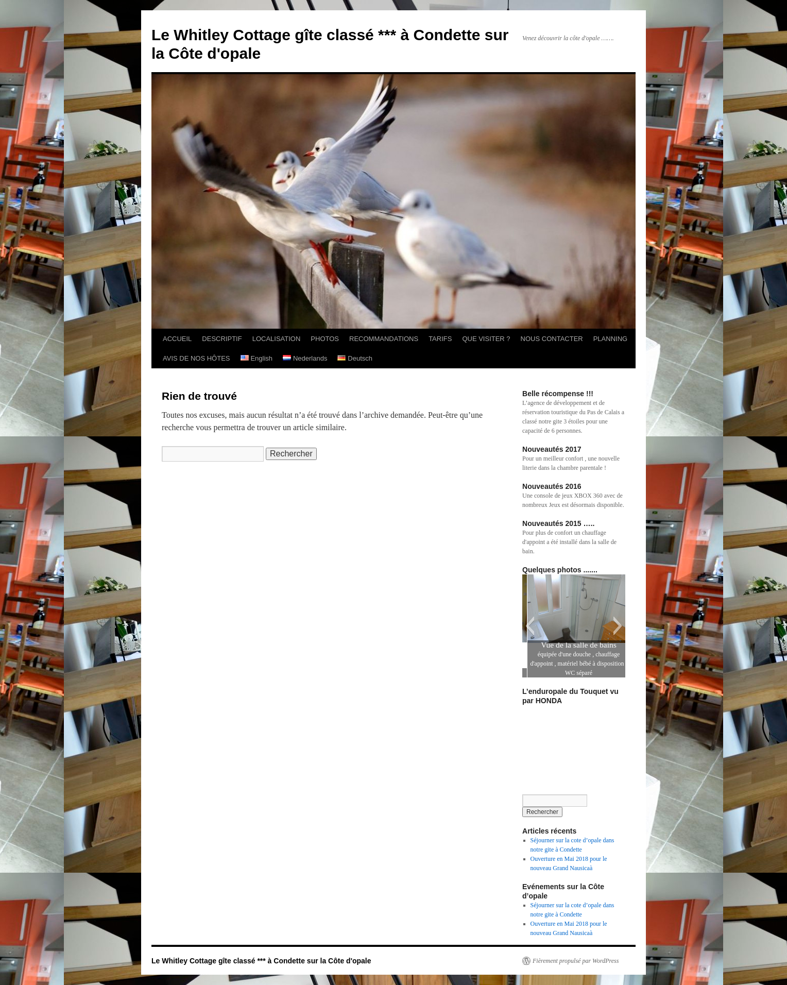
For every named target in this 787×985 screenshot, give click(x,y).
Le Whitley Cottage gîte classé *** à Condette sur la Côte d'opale (261, 961)
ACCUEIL (177, 339)
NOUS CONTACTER (552, 339)
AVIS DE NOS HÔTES (196, 358)
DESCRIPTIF (222, 339)
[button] (530, 626)
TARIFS (440, 339)
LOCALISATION (276, 339)
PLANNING (610, 339)
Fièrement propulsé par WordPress (576, 960)
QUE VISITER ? (486, 339)
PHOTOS (325, 339)
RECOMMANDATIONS (383, 339)
